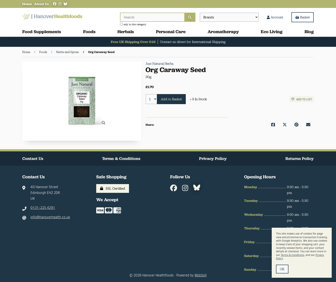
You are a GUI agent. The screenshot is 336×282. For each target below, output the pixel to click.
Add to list (301, 99)
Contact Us (32, 158)
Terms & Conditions (121, 158)
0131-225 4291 (42, 207)
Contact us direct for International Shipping (192, 42)
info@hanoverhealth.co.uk (50, 217)
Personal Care (171, 31)
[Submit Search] (189, 17)
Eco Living (271, 31)
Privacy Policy (213, 158)
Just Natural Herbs (160, 63)
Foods (89, 31)
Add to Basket (171, 99)
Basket (302, 17)
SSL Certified (112, 188)
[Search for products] (152, 17)
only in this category (133, 24)
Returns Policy (299, 158)
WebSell (201, 275)
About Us (41, 4)
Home (27, 4)
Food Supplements (41, 31)
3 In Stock (198, 99)
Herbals (125, 31)
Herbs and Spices (67, 52)
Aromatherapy (223, 31)
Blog (309, 31)
